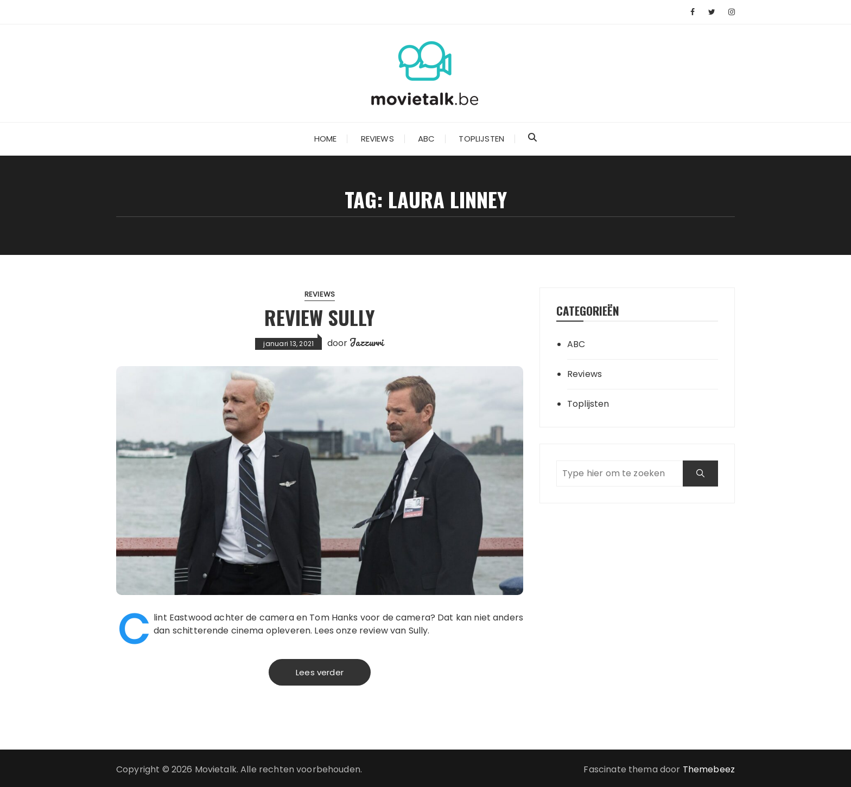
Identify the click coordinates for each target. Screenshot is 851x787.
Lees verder (320, 672)
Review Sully (319, 317)
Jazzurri (367, 342)
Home (325, 138)
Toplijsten (481, 138)
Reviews (377, 138)
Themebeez (709, 769)
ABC (426, 138)
